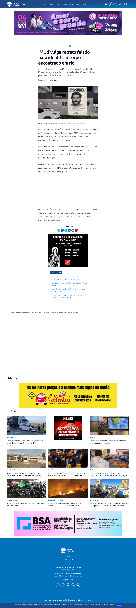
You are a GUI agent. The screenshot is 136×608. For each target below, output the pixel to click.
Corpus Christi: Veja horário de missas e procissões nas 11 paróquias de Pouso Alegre (108, 474)
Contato (68, 564)
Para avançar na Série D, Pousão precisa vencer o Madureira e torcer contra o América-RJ (67, 474)
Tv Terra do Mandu (54, 4)
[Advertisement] (68, 191)
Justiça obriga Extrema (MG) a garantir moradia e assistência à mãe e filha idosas (24, 474)
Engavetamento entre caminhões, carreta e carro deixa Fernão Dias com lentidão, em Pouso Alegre (25, 443)
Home (43, 4)
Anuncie (68, 561)
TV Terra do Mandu (68, 559)
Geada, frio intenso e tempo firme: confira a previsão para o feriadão (108, 442)
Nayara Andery (43, 80)
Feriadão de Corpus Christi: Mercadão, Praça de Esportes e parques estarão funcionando (108, 504)
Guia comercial (68, 4)
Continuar (119, 605)
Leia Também (56, 272)
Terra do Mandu (86, 600)
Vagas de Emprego (81, 4)
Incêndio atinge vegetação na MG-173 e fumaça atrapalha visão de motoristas (64, 504)
